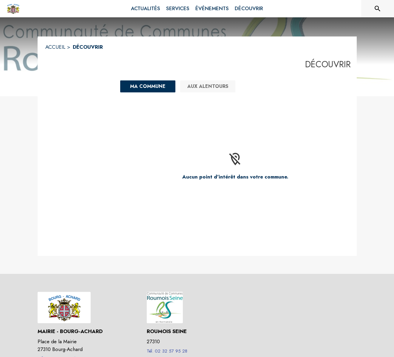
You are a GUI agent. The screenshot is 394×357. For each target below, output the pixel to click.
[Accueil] (13, 9)
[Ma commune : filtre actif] (147, 86)
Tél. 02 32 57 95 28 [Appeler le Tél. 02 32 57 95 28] (167, 351)
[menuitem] (145, 8)
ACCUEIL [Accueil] (55, 47)
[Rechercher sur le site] (377, 9)
